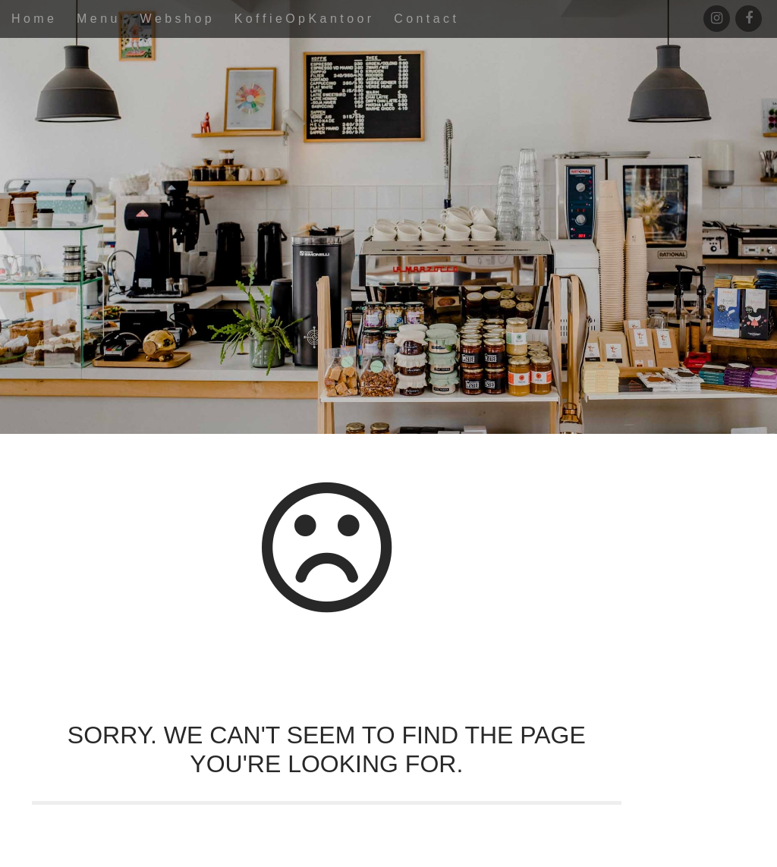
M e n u (97, 18)
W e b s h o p (175, 18)
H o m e (32, 18)
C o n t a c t (425, 18)
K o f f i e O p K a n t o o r (303, 18)
